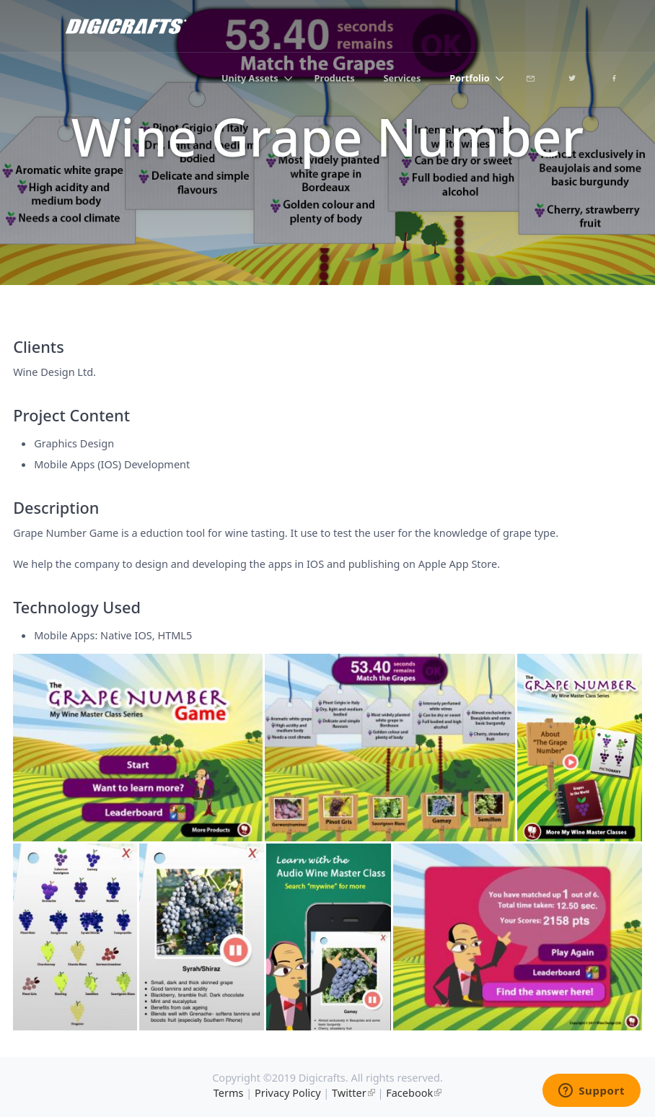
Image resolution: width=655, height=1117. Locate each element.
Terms (229, 1092)
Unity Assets (249, 77)
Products (335, 77)
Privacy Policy (288, 1092)
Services (402, 77)
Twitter (349, 1092)
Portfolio (469, 77)
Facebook (409, 1092)
